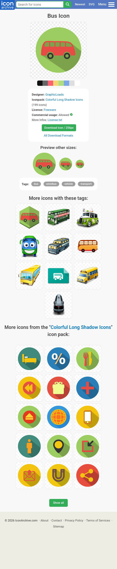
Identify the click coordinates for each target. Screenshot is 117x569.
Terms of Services (98, 520)
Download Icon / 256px (58, 127)
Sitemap (58, 526)
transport (86, 183)
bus (36, 183)
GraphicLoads (54, 94)
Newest (80, 4)
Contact (56, 520)
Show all (58, 502)
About (45, 520)
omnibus (51, 183)
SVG (92, 4)
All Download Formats (58, 135)
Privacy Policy (74, 520)
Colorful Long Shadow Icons (64, 99)
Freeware (50, 110)
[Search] (67, 4)
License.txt (55, 120)
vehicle (68, 183)
